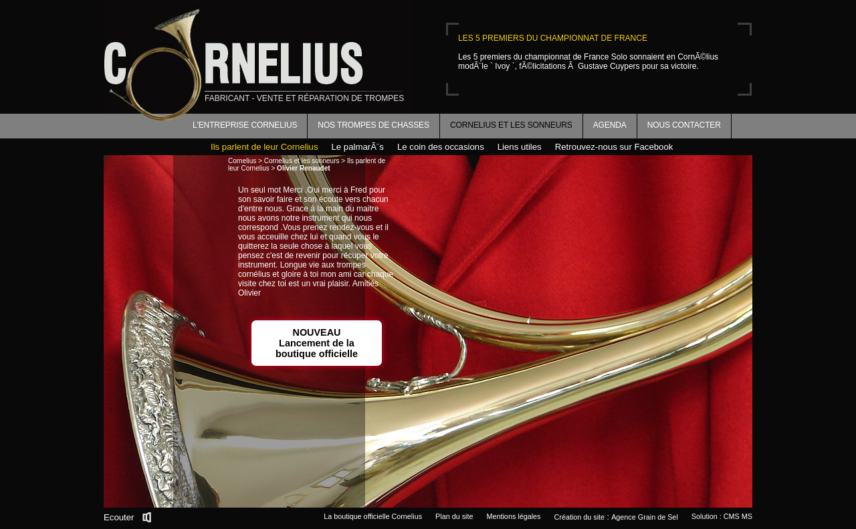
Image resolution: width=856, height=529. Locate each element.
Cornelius (242, 161)
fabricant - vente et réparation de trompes (304, 98)
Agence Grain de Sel (644, 517)
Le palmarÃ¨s (358, 147)
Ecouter (119, 517)
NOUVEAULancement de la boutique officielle (317, 343)
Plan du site (454, 516)
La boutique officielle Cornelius (373, 516)
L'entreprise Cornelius (245, 125)
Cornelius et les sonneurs (511, 125)
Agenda (610, 125)
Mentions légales (513, 516)
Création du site (579, 517)
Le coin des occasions (440, 147)
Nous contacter (684, 125)
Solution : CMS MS (721, 516)
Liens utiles (520, 147)
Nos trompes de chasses (373, 125)
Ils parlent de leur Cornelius (264, 147)
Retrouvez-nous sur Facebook (614, 147)
